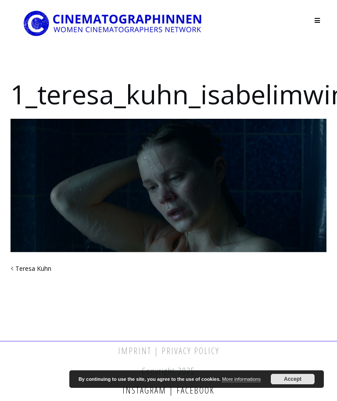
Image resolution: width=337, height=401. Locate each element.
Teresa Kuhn (33, 268)
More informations (241, 379)
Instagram (145, 390)
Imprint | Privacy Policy (168, 351)
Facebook (194, 390)
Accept (292, 379)
